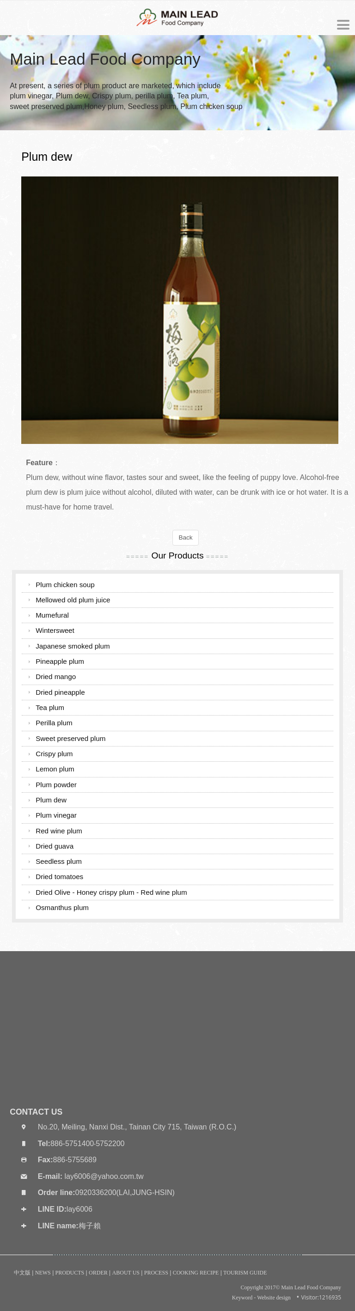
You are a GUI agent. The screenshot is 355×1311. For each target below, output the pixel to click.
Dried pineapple (60, 692)
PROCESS (156, 1272)
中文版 (22, 1272)
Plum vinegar (56, 815)
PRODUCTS (70, 1272)
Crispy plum (54, 754)
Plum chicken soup (65, 585)
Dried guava (54, 846)
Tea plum (50, 707)
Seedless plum (59, 861)
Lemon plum (55, 769)
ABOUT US (126, 1272)
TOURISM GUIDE (245, 1272)
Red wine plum (59, 831)
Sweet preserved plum (70, 738)
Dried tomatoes (59, 876)
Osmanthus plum (62, 907)
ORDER (98, 1272)
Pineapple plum (60, 661)
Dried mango (56, 676)
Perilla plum (54, 723)
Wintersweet (55, 630)
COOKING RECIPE (196, 1272)
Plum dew (51, 800)
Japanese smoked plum (73, 646)
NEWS (43, 1272)
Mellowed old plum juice (73, 600)
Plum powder (56, 785)
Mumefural (52, 615)
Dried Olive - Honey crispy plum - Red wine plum (111, 892)
